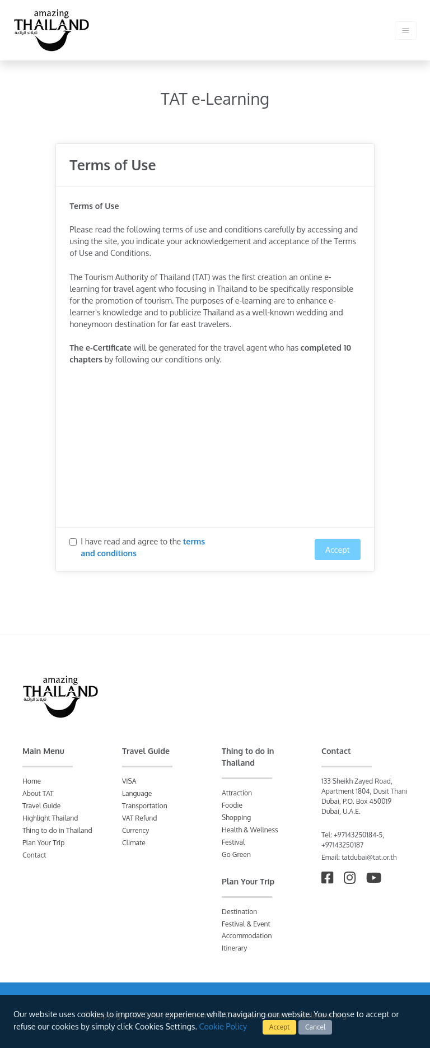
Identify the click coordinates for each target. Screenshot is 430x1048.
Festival (233, 842)
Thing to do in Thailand (57, 830)
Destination (239, 911)
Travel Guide (41, 806)
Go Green (236, 854)
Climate (134, 843)
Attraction (237, 793)
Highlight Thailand (50, 818)
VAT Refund (139, 818)
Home (31, 781)
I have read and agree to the (143, 547)
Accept (279, 1027)
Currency (135, 830)
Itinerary (234, 948)
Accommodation (247, 935)
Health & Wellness (250, 830)
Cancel (315, 1027)
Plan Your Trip (43, 843)
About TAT (38, 793)
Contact (34, 855)
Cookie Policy (223, 1026)
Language (137, 793)
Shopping (236, 817)
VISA (129, 781)
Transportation (144, 806)
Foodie (232, 805)
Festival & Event (246, 924)
